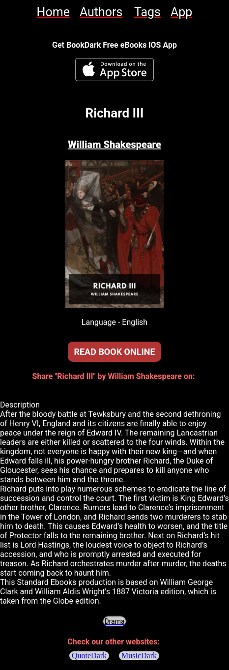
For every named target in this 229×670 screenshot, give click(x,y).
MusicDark (139, 655)
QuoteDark (89, 655)
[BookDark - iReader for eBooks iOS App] (114, 70)
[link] (53, 12)
